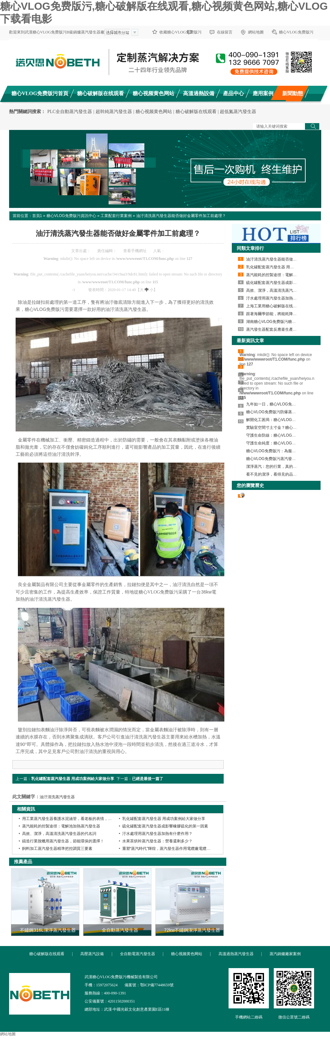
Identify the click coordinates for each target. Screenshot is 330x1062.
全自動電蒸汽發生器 (137, 954)
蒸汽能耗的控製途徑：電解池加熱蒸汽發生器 (61, 826)
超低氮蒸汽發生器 (238, 111)
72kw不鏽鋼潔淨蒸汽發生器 (192, 930)
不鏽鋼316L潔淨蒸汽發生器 (47, 930)
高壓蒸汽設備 (92, 954)
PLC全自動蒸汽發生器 (69, 111)
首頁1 (37, 215)
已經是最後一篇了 (147, 778)
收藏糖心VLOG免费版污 (180, 32)
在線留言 (224, 32)
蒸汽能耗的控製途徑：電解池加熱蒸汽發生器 (285, 275)
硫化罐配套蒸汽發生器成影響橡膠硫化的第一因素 (165, 826)
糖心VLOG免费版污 (296, 32)
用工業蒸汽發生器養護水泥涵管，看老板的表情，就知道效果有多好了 (82, 818)
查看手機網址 (135, 251)
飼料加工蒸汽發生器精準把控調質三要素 (57, 848)
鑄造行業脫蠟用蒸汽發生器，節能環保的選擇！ (63, 841)
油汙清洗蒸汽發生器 (57, 797)
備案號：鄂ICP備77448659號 (149, 985)
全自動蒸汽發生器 (120, 930)
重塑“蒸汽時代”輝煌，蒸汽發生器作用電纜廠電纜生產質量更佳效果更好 (184, 848)
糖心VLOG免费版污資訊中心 (71, 215)
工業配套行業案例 (116, 215)
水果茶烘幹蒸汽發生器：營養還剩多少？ (157, 841)
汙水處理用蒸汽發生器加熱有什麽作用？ (281, 298)
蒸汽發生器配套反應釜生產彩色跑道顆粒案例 (285, 329)
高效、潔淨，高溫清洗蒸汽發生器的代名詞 (59, 833)
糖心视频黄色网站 (154, 111)
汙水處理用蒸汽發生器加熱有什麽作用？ (157, 833)
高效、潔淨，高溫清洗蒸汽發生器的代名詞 (283, 290)
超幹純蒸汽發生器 (114, 111)
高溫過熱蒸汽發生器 (236, 954)
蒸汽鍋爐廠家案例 (285, 954)
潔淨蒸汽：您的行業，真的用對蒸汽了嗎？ (283, 466)
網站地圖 (256, 32)
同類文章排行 (250, 248)
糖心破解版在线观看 (196, 111)
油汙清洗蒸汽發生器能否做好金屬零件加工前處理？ (181, 215)
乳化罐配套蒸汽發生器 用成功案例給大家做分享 (72, 778)
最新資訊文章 (250, 340)
